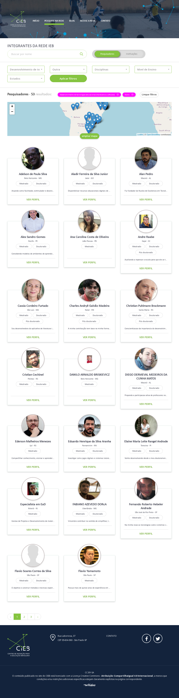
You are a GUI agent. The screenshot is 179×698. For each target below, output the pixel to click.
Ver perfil (33, 199)
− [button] (12, 112)
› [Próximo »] (37, 616)
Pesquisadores (107, 53)
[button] (26, 69)
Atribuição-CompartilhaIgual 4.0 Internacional (127, 675)
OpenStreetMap (153, 135)
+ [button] (12, 106)
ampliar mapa (89, 136)
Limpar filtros (149, 94)
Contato (111, 635)
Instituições (131, 53)
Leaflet (140, 135)
